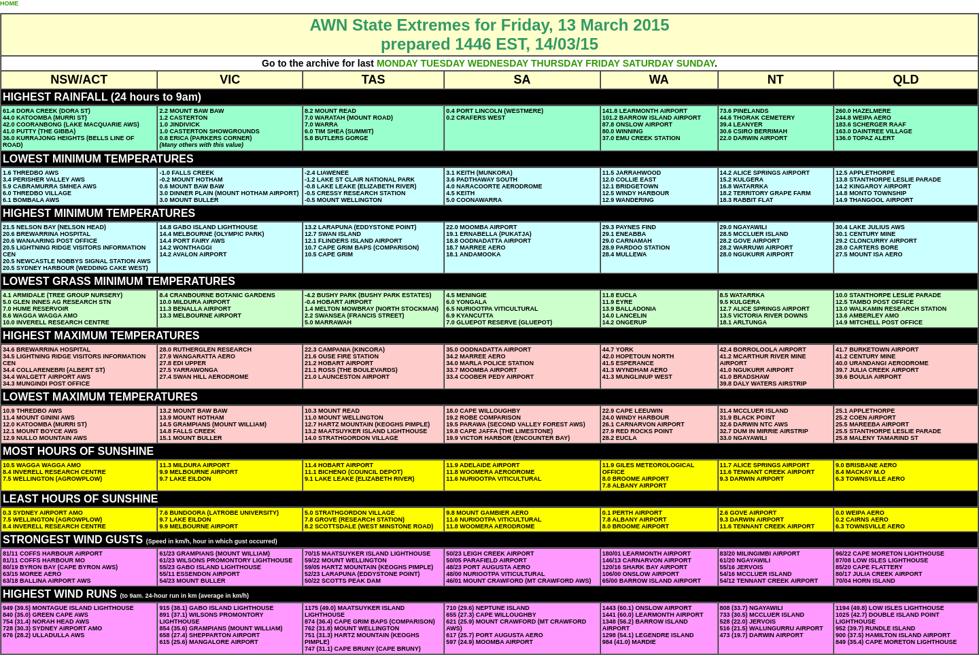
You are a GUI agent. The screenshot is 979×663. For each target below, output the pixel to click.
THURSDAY (557, 63)
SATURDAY (648, 63)
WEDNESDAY (498, 63)
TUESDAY (442, 63)
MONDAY (397, 63)
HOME (9, 3)
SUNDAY (695, 63)
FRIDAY (602, 63)
